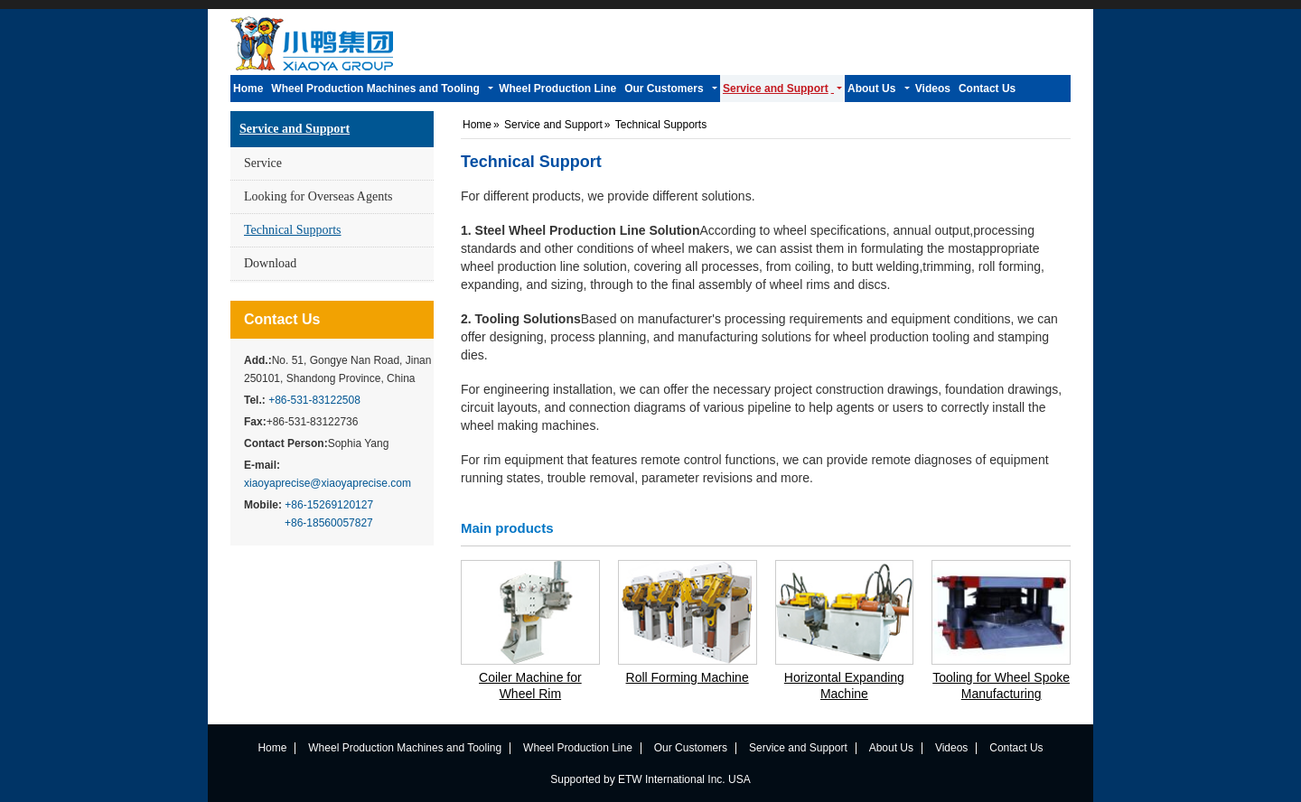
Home (477, 124)
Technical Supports (293, 230)
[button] (382, 88)
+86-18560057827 (329, 523)
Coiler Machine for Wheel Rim (530, 685)
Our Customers (690, 747)
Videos (951, 747)
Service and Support (294, 128)
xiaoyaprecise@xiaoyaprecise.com (327, 483)
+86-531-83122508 (314, 400)
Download (270, 263)
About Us (891, 747)
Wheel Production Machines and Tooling (404, 747)
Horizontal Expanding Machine (844, 685)
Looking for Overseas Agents (318, 196)
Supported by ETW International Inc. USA (650, 779)
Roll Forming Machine (687, 677)
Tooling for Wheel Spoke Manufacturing (1001, 685)
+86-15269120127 (329, 505)
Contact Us (282, 319)
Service (263, 163)
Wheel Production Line (577, 747)
